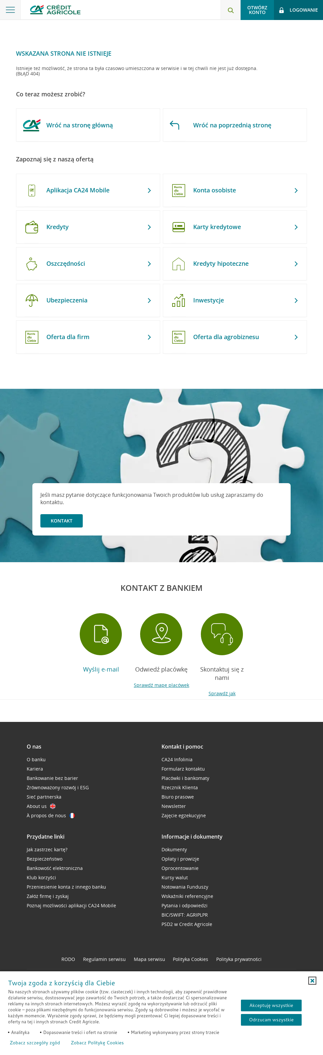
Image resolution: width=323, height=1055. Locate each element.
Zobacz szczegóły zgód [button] (35, 1042)
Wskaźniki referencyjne (187, 896)
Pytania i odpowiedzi (185, 905)
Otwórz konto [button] (257, 9)
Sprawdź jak (222, 693)
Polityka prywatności (239, 959)
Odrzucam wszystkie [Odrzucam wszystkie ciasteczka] (271, 1019)
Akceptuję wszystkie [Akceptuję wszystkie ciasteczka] (271, 1005)
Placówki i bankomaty (185, 778)
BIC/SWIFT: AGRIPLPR (185, 915)
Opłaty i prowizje (180, 859)
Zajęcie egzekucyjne (184, 815)
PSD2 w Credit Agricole (187, 924)
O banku (36, 759)
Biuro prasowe (178, 797)
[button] (312, 980)
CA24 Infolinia (177, 759)
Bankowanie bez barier (52, 778)
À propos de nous (51, 815)
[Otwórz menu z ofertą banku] (10, 10)
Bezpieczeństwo (44, 859)
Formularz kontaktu (183, 769)
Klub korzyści (41, 877)
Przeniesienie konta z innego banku (66, 887)
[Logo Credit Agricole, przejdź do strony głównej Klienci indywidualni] (55, 9)
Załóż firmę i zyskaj (48, 896)
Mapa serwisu (149, 959)
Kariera (35, 769)
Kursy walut (175, 877)
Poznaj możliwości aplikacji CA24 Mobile (71, 905)
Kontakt (61, 520)
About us (41, 806)
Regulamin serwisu (104, 959)
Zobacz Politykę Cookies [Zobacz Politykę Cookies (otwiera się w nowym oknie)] (97, 1042)
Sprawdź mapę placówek (161, 685)
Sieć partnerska (44, 797)
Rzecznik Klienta (180, 787)
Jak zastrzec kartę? (47, 849)
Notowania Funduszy (185, 887)
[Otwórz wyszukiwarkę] (231, 10)
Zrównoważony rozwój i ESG (58, 787)
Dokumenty (174, 849)
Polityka (190, 959)
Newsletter (174, 806)
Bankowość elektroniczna (55, 868)
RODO (68, 959)
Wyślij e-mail (101, 669)
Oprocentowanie (180, 868)
